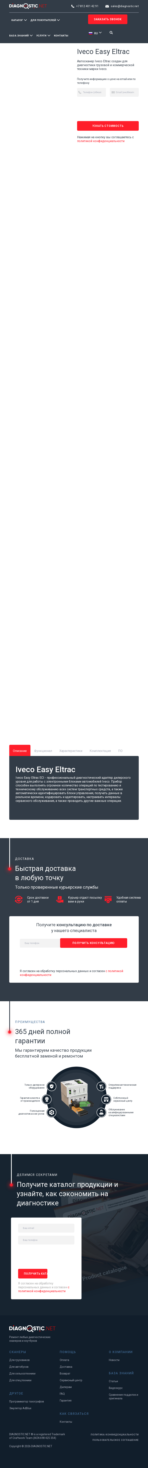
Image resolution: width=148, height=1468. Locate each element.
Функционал (43, 751)
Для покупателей (43, 20)
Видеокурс (116, 1388)
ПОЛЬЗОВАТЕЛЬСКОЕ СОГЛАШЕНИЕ (115, 1440)
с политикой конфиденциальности (43, 1289)
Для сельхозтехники (22, 1373)
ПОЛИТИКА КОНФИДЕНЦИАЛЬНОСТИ (115, 1434)
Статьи (113, 1381)
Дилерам (66, 1387)
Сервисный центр (71, 1380)
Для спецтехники (20, 1380)
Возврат (65, 1373)
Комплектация (100, 751)
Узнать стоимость (108, 125)
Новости (114, 1360)
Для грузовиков (19, 1360)
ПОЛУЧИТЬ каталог (35, 1273)
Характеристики (70, 751)
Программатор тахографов (26, 1401)
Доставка (66, 1366)
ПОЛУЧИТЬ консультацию (93, 943)
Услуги (41, 35)
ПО (120, 751)
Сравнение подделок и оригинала (123, 1396)
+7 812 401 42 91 (87, 6)
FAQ (62, 1393)
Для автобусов (19, 1366)
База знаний (19, 35)
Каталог (17, 20)
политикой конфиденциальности (100, 141)
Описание (20, 751)
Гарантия (65, 1400)
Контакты (61, 35)
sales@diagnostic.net (125, 6)
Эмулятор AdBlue (20, 1408)
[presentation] (106, 108)
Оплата (64, 1360)
